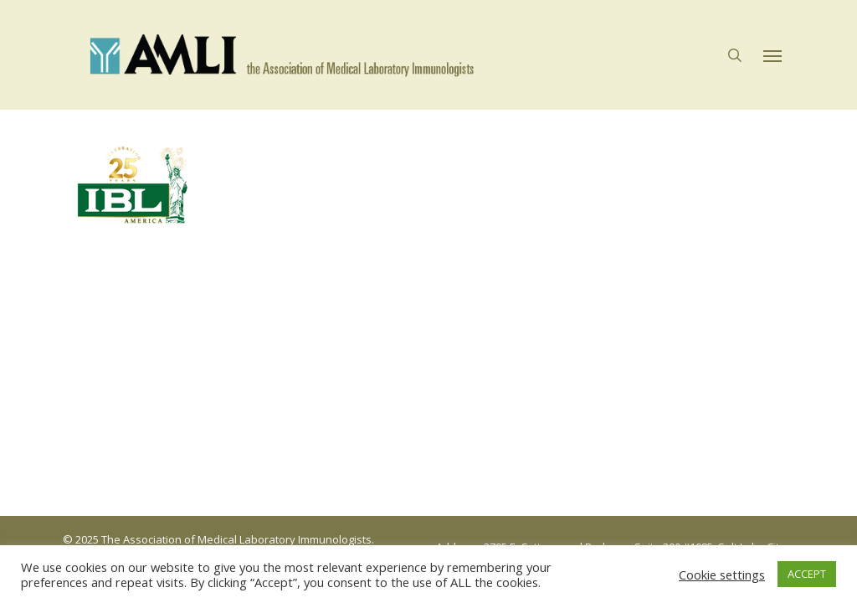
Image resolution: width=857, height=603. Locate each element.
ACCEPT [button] (807, 573)
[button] (772, 55)
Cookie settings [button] (722, 574)
